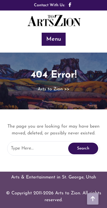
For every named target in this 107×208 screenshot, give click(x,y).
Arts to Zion (50, 89)
